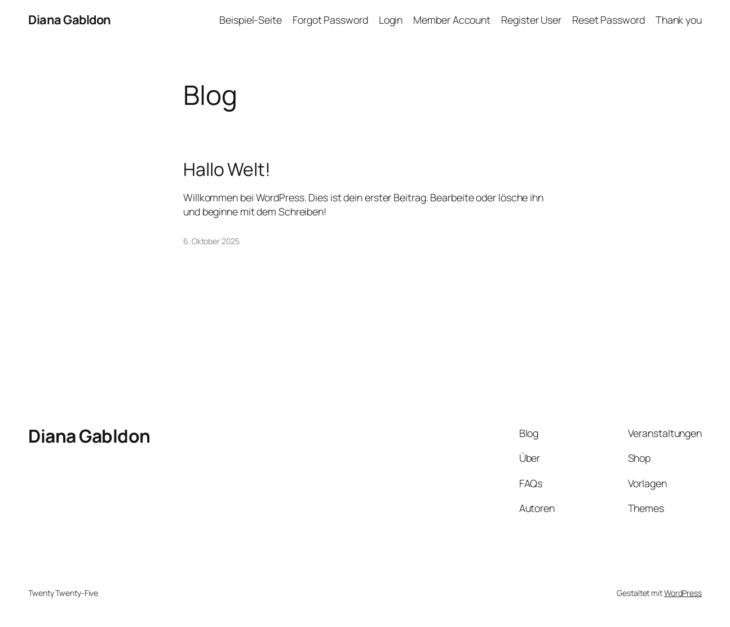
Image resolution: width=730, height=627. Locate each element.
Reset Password (608, 20)
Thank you (679, 20)
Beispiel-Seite (250, 20)
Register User (531, 20)
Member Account (451, 20)
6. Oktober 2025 (211, 241)
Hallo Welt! (227, 170)
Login (391, 20)
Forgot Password (330, 20)
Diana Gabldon (69, 19)
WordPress (683, 593)
